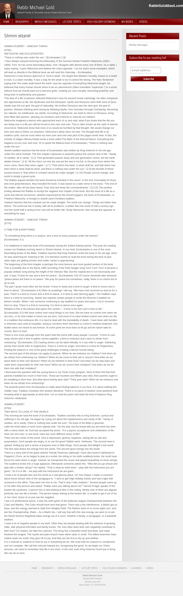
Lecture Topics (72, 21)
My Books (127, 21)
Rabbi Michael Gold (35, 7)
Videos (143, 21)
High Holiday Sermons (101, 21)
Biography (22, 21)
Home (6, 21)
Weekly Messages (46, 21)
